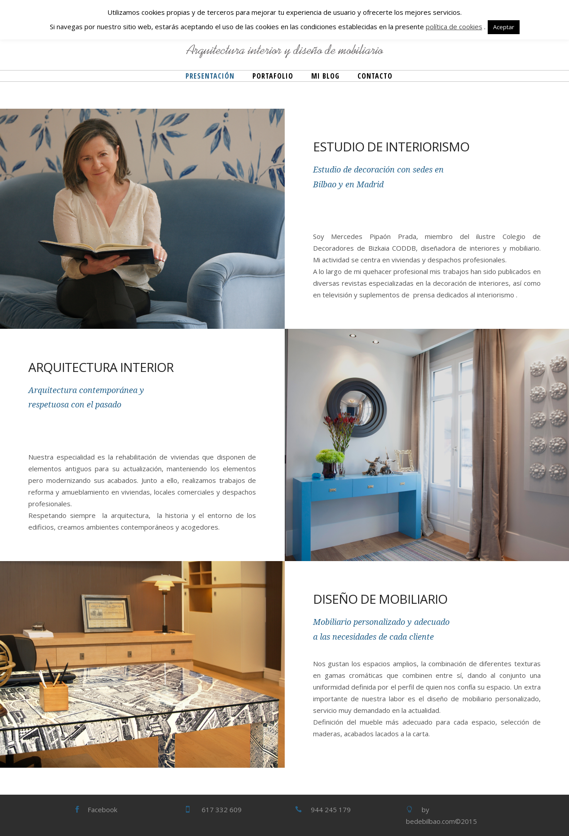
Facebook (102, 809)
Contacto (375, 76)
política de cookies (454, 26)
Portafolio (272, 76)
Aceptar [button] (503, 27)
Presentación (209, 76)
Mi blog (325, 76)
